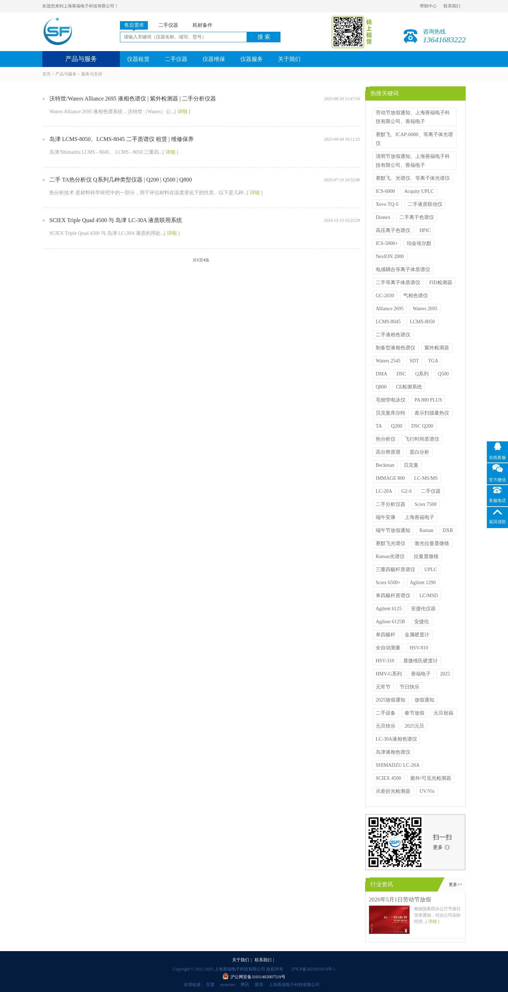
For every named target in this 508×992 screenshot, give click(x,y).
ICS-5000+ (387, 243)
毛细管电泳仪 (390, 400)
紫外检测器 (436, 347)
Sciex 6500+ (388, 582)
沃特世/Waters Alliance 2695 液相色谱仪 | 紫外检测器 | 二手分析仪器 (132, 99)
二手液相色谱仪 (393, 334)
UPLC (430, 569)
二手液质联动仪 (425, 204)
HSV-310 (385, 660)
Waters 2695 (425, 308)
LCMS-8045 (388, 321)
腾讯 (245, 984)
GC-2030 (385, 295)
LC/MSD (428, 595)
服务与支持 (91, 74)
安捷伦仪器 (423, 608)
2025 (445, 673)
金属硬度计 (417, 634)
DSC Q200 (422, 426)
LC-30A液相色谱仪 (396, 739)
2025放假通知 (390, 700)
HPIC (425, 230)
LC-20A (384, 491)
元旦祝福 (443, 713)
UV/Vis (427, 791)
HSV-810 (419, 647)
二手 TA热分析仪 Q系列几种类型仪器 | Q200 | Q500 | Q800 (120, 180)
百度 (210, 984)
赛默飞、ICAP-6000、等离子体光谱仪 (414, 139)
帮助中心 (428, 6)
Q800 (381, 387)
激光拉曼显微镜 (432, 543)
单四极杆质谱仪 (393, 595)
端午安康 (385, 517)
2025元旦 (414, 726)
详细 (182, 111)
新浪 (259, 984)
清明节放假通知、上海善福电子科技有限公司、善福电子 (413, 161)
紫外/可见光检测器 (430, 778)
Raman (426, 530)
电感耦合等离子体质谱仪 (403, 269)
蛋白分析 (419, 452)
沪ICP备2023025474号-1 (313, 969)
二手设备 (385, 713)
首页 (46, 74)
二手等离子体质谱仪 (398, 282)
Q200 (396, 426)
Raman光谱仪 (390, 556)
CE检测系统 (409, 387)
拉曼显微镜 (426, 556)
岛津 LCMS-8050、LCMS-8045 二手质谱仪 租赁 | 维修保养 (121, 139)
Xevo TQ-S (387, 204)
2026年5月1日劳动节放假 (400, 899)
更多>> (455, 884)
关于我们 (289, 59)
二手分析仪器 (390, 504)
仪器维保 (213, 59)
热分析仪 (385, 439)
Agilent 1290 (423, 582)
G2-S (406, 491)
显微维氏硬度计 (420, 660)
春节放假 (414, 713)
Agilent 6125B (390, 621)
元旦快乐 (385, 726)
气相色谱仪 (415, 295)
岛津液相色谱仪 (393, 752)
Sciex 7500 (426, 504)
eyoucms (227, 984)
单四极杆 (385, 634)
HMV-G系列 (389, 673)
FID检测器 (440, 282)
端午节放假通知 (393, 530)
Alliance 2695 (390, 308)
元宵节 (383, 687)
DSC (401, 373)
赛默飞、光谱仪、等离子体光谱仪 (413, 178)
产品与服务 (66, 74)
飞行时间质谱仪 (422, 439)
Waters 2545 (388, 360)
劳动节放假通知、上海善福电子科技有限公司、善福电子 (413, 117)
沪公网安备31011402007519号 (257, 976)
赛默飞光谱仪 (390, 543)
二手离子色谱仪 (416, 217)
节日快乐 (409, 687)
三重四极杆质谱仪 (395, 569)
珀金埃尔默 (419, 243)
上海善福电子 (419, 517)
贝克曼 (411, 465)
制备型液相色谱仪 (395, 347)
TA (379, 426)
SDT (414, 360)
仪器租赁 (138, 59)
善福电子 (421, 673)
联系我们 (451, 6)
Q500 (443, 373)
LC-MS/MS (426, 478)
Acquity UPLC (419, 191)
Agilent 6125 (389, 608)
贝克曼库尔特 (390, 413)
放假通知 (424, 700)
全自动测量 (388, 647)
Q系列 (422, 373)
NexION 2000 (390, 256)
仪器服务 (251, 59)
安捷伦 (421, 621)
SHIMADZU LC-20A (397, 765)
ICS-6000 (385, 191)
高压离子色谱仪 (393, 230)
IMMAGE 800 (390, 478)
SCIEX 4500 (388, 778)
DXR (448, 530)
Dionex (383, 217)
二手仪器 (176, 59)
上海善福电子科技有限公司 (294, 984)
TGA (433, 360)
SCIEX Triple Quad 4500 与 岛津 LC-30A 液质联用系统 (115, 220)
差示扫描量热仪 (432, 413)
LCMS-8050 (422, 321)
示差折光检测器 (393, 791)
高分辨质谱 (388, 452)
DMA (381, 373)
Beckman (385, 465)
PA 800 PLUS (428, 400)
